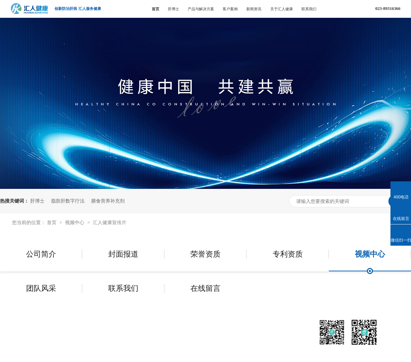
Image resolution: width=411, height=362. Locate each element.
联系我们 (308, 9)
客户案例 (230, 9)
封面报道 (123, 254)
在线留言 (205, 288)
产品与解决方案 (201, 9)
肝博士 (173, 9)
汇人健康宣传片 (109, 222)
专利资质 (288, 254)
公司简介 (41, 254)
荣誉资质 (205, 254)
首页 (155, 9)
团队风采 (41, 288)
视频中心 (75, 222)
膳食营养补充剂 (108, 201)
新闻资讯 (253, 9)
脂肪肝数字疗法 (68, 201)
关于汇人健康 (281, 9)
